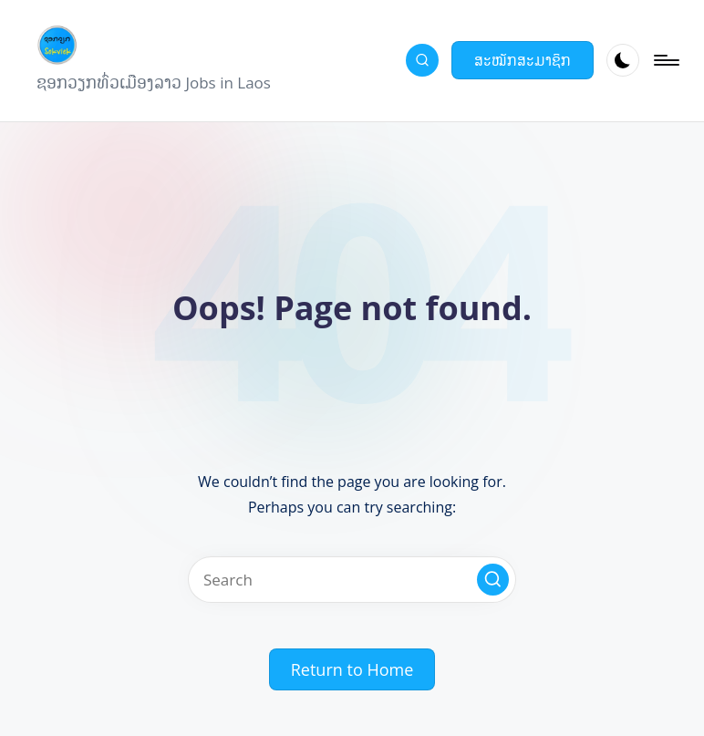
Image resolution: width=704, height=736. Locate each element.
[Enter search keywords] (352, 579)
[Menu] (665, 60)
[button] (522, 60)
